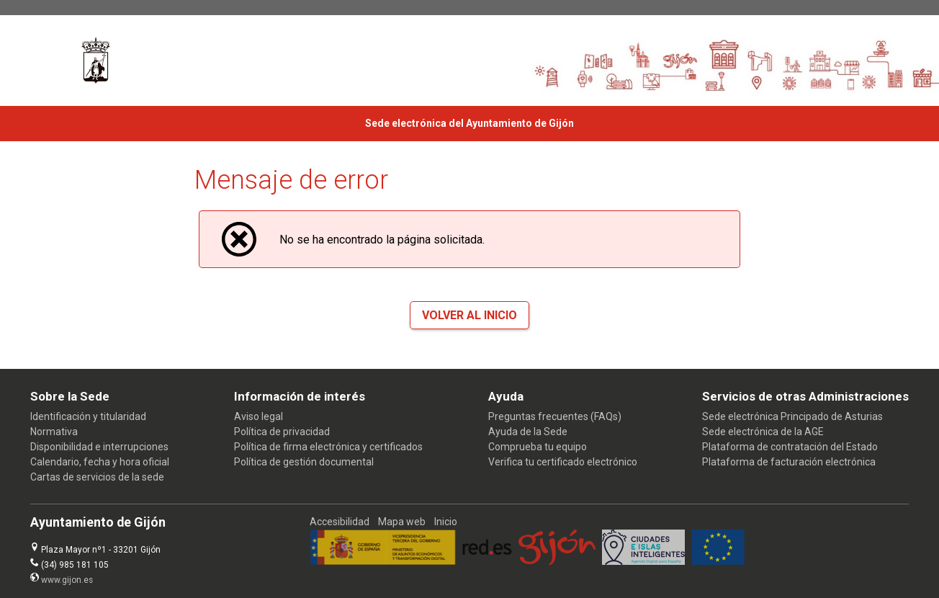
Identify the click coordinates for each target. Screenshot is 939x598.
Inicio (445, 521)
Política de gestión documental (304, 462)
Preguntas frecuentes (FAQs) (554, 416)
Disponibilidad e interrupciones (99, 446)
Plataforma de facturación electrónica (789, 462)
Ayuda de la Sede (527, 431)
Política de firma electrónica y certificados (328, 446)
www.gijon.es (67, 580)
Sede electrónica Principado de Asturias (792, 416)
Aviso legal (258, 416)
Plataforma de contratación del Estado (790, 446)
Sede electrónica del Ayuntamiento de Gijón (469, 123)
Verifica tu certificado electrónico (562, 462)
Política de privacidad (282, 431)
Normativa (54, 431)
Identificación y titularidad (88, 416)
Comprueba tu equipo (537, 446)
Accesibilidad (339, 521)
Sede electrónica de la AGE (763, 431)
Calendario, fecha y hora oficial (99, 462)
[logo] (96, 60)
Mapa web (402, 521)
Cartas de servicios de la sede (97, 477)
